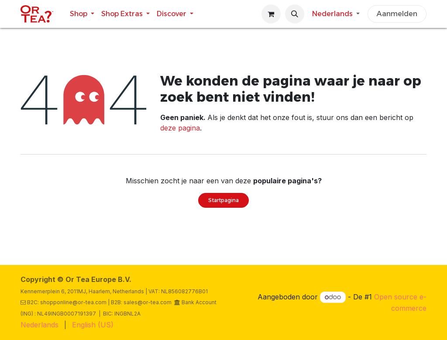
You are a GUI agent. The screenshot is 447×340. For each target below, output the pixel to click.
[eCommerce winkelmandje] (271, 14)
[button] (294, 14)
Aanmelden (397, 14)
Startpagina (223, 200)
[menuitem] (82, 14)
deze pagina (180, 128)
